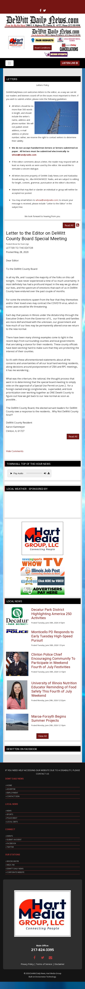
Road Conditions (42, 47)
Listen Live (70, 63)
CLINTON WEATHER (42, 505)
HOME (9, 785)
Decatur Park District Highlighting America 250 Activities (51, 614)
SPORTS (10, 814)
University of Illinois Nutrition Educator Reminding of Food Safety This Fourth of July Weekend (54, 689)
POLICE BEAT (12, 818)
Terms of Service (44, 964)
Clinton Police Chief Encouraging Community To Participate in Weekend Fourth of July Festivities (53, 660)
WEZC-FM (10, 865)
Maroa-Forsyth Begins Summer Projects (48, 718)
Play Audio (17, 473)
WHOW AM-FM (13, 861)
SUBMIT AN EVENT (14, 839)
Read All (69, 225)
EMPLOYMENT (12, 792)
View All (42, 736)
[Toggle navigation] (9, 63)
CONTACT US (42, 773)
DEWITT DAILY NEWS (15, 868)
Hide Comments (14, 451)
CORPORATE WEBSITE (15, 872)
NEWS (9, 810)
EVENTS (10, 836)
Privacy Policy (27, 964)
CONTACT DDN (13, 796)
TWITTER (10, 847)
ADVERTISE (11, 789)
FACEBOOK (11, 843)
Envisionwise (40, 977)
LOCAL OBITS (12, 822)
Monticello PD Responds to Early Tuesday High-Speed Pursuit (52, 636)
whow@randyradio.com (24, 154)
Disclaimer (59, 964)
